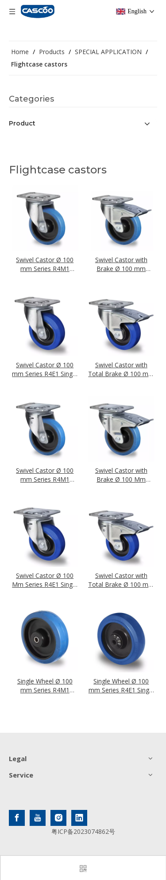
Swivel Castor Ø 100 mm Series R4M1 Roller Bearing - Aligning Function (44, 475)
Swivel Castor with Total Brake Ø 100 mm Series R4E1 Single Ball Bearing (121, 369)
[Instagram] (58, 818)
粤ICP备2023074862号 (83, 831)
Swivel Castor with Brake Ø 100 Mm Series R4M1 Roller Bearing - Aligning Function (121, 475)
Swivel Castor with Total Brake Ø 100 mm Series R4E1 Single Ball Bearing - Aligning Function (121, 580)
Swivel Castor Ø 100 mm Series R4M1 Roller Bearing (44, 264)
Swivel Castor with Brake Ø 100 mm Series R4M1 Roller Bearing (121, 264)
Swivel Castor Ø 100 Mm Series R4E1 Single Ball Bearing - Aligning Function (44, 580)
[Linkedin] (79, 818)
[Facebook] (17, 818)
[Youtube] (38, 818)
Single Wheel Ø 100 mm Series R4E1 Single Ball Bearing (121, 686)
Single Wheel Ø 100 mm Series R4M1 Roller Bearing (45, 686)
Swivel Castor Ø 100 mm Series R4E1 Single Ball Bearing (44, 369)
